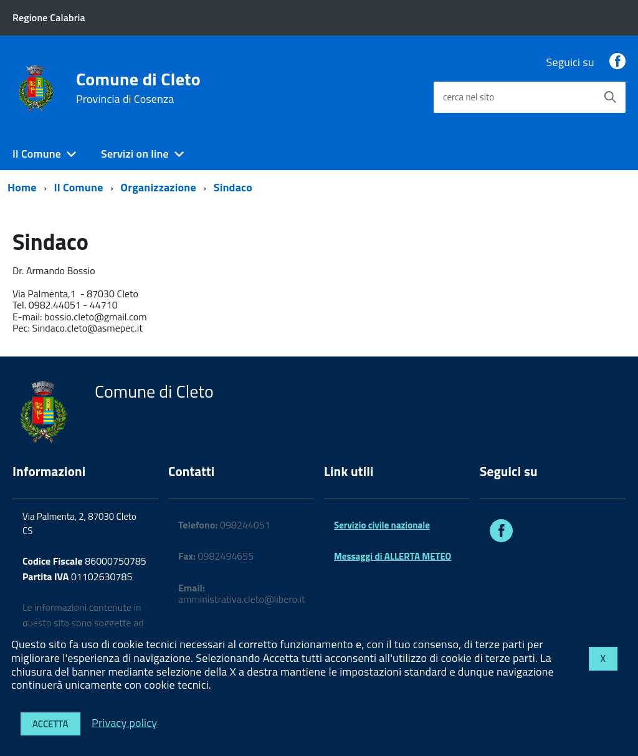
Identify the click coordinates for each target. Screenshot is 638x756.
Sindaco (233, 187)
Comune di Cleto (138, 87)
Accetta (50, 724)
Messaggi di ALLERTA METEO (392, 556)
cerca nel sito (468, 97)
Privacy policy (124, 722)
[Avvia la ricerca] (610, 97)
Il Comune (36, 153)
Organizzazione (158, 187)
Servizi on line (135, 153)
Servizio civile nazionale (382, 525)
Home (22, 187)
